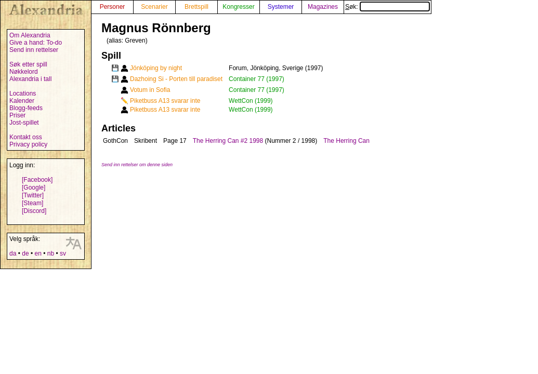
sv (63, 253)
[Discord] (34, 211)
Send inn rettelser (33, 50)
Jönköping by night (156, 68)
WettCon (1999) (251, 100)
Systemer (281, 6)
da (12, 253)
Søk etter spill (28, 64)
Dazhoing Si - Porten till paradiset (176, 79)
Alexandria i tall (30, 79)
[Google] (33, 187)
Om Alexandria (29, 35)
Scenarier (154, 6)
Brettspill (196, 6)
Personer (112, 6)
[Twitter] (33, 195)
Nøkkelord (23, 71)
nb (50, 253)
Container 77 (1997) (256, 79)
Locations (22, 93)
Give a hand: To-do (35, 42)
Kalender (21, 100)
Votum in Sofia (150, 90)
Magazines (323, 6)
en (37, 253)
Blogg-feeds (26, 108)
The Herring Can (346, 140)
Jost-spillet (24, 122)
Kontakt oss (25, 137)
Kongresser (238, 6)
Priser (17, 115)
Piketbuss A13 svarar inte (165, 100)
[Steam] (32, 203)
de (25, 253)
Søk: (387, 6)
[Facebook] (37, 179)
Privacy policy (28, 144)
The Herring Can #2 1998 (228, 140)
